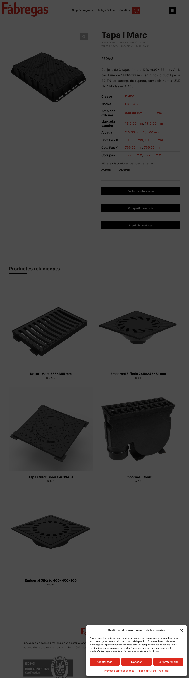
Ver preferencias (168, 661)
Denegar (136, 661)
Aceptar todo (104, 661)
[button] (181, 630)
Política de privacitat (146, 670)
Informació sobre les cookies (119, 670)
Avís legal (164, 670)
